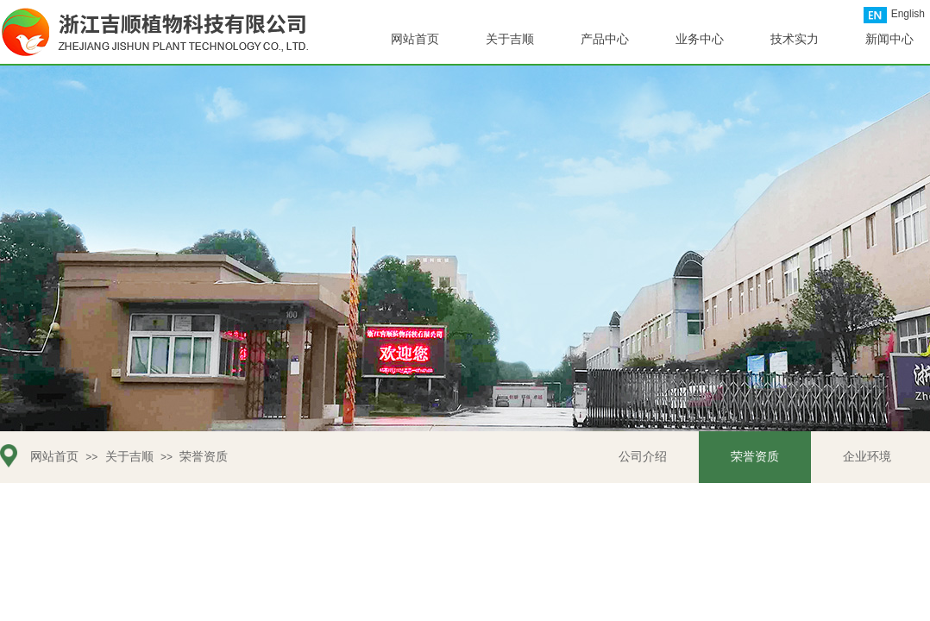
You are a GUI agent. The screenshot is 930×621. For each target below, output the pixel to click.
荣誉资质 (755, 456)
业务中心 (700, 39)
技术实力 (794, 39)
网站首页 (415, 39)
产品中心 (605, 39)
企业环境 (867, 456)
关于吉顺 (510, 39)
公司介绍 (643, 456)
